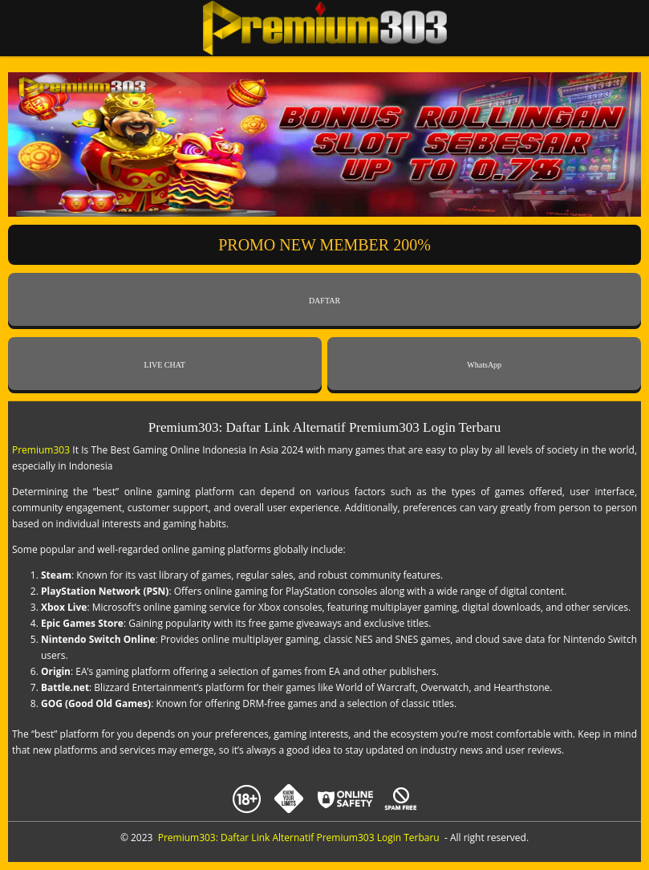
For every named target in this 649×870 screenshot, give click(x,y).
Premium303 (41, 450)
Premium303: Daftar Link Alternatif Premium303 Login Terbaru (299, 837)
